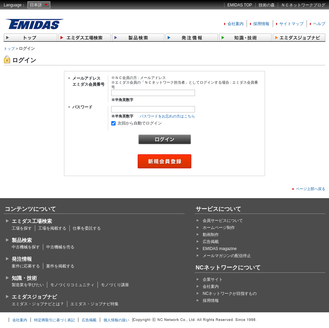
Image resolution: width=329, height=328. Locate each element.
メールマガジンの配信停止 (227, 255)
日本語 (36, 5)
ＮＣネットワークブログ (303, 5)
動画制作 (211, 234)
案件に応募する (26, 266)
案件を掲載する (60, 266)
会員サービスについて (223, 220)
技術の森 (267, 5)
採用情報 (261, 23)
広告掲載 (211, 241)
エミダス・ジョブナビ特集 (94, 304)
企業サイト (213, 279)
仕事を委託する (87, 228)
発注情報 (22, 259)
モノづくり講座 (115, 284)
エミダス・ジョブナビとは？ (38, 304)
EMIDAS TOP (239, 5)
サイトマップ (291, 23)
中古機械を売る (60, 247)
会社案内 (235, 23)
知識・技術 (24, 278)
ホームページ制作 (219, 227)
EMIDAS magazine (220, 248)
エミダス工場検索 (32, 221)
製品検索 (22, 240)
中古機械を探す (26, 247)
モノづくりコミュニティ (72, 284)
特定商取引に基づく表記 (54, 320)
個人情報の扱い (116, 320)
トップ (9, 49)
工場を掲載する (52, 228)
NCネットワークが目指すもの (230, 293)
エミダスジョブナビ (34, 297)
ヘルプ (319, 23)
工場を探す (22, 228)
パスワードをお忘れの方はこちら (167, 116)
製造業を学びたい (28, 284)
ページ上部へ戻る (310, 189)
